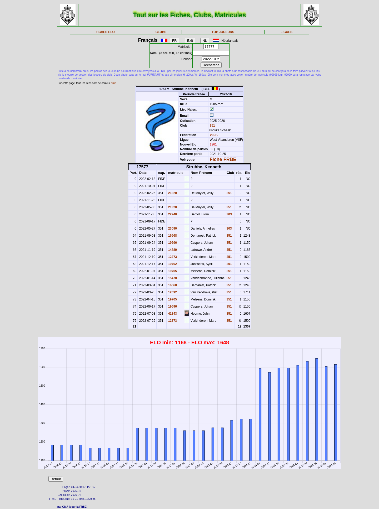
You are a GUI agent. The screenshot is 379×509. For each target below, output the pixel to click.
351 (212, 125)
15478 (172, 278)
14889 (172, 250)
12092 (172, 292)
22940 (172, 214)
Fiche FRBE (223, 159)
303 (229, 214)
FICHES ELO (105, 32)
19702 (172, 264)
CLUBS (161, 32)
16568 (172, 235)
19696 (172, 243)
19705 (172, 271)
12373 (172, 257)
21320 (172, 193)
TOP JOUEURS (223, 32)
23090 (172, 228)
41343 (172, 313)
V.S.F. (214, 135)
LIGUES (286, 32)
